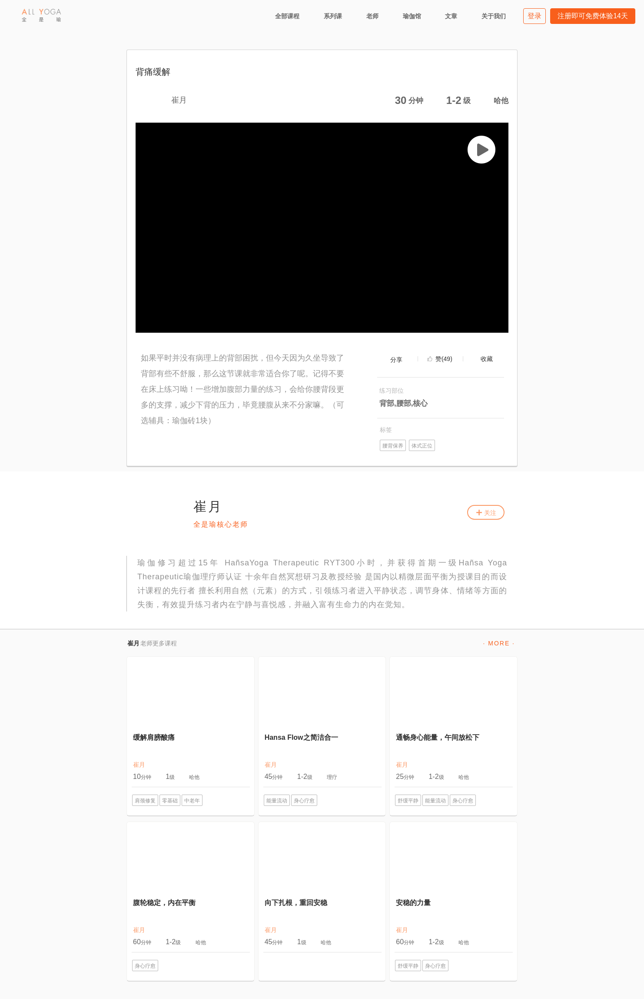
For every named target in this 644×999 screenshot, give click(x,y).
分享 (396, 359)
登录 (534, 16)
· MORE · (499, 643)
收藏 (487, 358)
